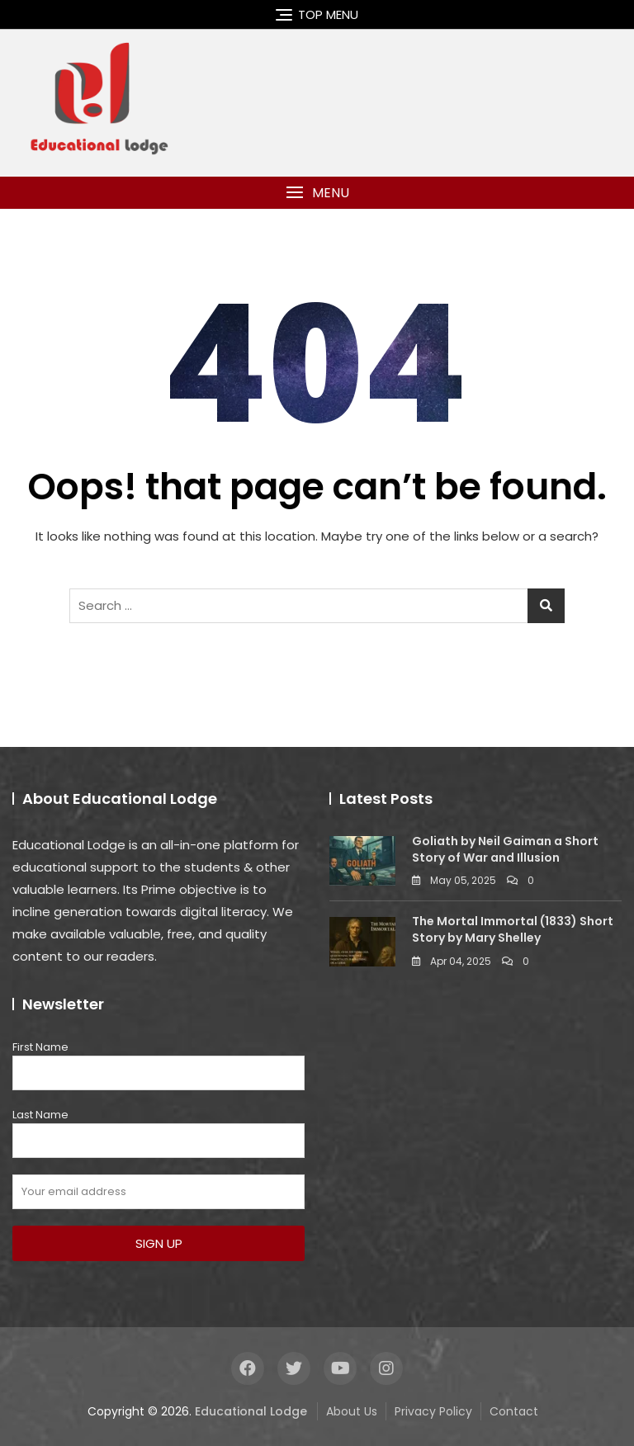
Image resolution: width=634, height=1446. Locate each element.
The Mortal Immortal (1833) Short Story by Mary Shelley (512, 929)
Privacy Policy (433, 1411)
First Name (40, 1047)
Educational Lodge (251, 1411)
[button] (317, 193)
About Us (351, 1411)
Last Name (40, 1114)
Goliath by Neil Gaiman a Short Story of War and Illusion (505, 849)
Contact (514, 1411)
